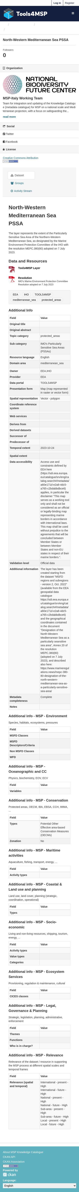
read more (9, 116)
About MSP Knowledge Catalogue (23, 1152)
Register (69, 3)
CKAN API (9, 1156)
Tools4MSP (32, 13)
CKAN (9, 1175)
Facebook (10, 141)
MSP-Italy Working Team (55, 25)
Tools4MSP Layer (29, 268)
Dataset (17, 175)
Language (9, 1180)
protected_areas (51, 299)
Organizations (21, 25)
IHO (26, 294)
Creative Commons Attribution (20, 157)
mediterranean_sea (24, 299)
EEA (15, 294)
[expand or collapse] (73, 13)
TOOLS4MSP (43, 294)
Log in (57, 3)
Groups (17, 183)
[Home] (4, 25)
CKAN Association (14, 1161)
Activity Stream (21, 190)
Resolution (25, 277)
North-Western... (20, 29)
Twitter (8, 133)
